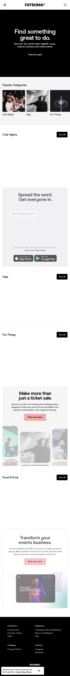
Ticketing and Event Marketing (48, 630)
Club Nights (8, 114)
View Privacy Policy (24, 672)
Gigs (28, 114)
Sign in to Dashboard (44, 633)
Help (37, 636)
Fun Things (55, 114)
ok (38, 671)
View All (62, 135)
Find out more (35, 417)
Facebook (39, 652)
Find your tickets (14, 633)
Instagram (39, 649)
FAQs (9, 636)
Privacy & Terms (14, 649)
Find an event (35, 54)
